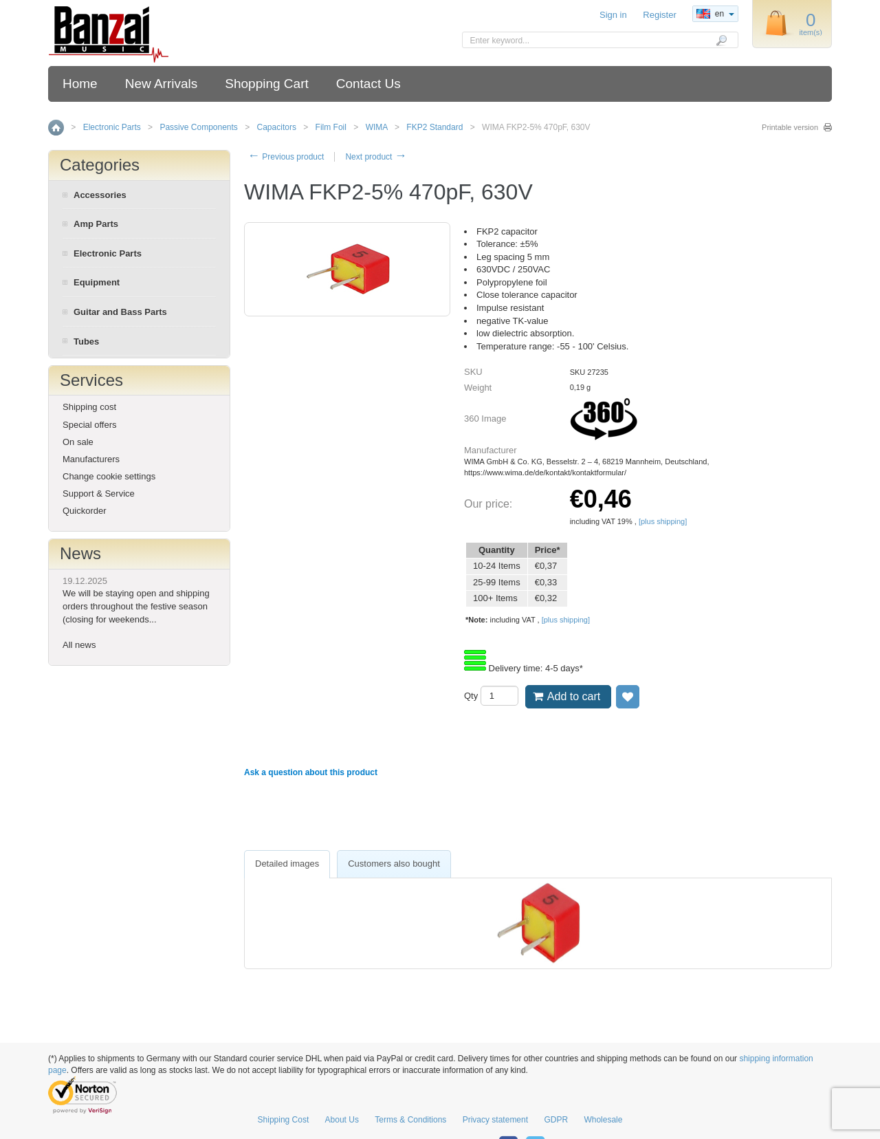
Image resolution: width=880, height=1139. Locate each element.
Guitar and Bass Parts (120, 312)
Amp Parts (96, 224)
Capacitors (276, 127)
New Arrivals (161, 83)
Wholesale (603, 1120)
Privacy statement (495, 1120)
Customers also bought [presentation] (394, 863)
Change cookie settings (109, 476)
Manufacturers (91, 459)
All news (79, 645)
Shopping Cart (266, 83)
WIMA (377, 127)
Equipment (97, 282)
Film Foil (331, 127)
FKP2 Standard (434, 127)
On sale (78, 442)
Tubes (86, 341)
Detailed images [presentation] (287, 863)
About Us (342, 1120)
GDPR (556, 1120)
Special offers (90, 425)
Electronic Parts (112, 127)
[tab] (287, 864)
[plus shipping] (663, 521)
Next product (375, 157)
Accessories (100, 195)
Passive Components (198, 127)
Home (80, 83)
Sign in (613, 15)
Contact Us (368, 83)
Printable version (790, 127)
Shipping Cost (283, 1120)
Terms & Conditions (410, 1120)
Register (659, 15)
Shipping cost (89, 407)
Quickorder (85, 511)
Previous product (286, 157)
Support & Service (99, 493)
